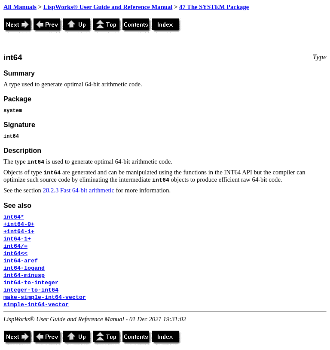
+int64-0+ (18, 224)
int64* (13, 217)
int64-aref (20, 261)
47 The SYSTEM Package (214, 6)
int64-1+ (17, 239)
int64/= (15, 246)
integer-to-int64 (30, 290)
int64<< (15, 253)
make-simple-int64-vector (44, 297)
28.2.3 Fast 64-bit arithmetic (79, 190)
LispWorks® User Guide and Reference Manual (108, 6)
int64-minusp (24, 275)
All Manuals (20, 6)
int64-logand (24, 268)
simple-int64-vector (36, 304)
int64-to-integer (30, 283)
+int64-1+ (18, 231)
